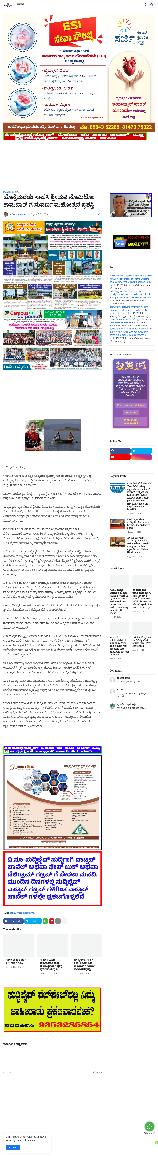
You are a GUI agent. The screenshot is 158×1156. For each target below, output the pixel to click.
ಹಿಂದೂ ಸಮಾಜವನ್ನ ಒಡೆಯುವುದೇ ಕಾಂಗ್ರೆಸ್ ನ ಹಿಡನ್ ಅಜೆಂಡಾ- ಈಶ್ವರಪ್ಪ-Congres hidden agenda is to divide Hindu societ (139, 545)
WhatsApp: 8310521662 (131, 421)
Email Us (130, 412)
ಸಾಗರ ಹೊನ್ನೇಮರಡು (26, 913)
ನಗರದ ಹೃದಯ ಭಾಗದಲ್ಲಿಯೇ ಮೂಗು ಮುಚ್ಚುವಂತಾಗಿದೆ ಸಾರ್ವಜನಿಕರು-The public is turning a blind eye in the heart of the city (130, 294)
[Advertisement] (79, 163)
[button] (145, 5)
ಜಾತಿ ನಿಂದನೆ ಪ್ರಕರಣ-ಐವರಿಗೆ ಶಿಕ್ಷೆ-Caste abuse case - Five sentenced (141, 642)
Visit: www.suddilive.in (131, 405)
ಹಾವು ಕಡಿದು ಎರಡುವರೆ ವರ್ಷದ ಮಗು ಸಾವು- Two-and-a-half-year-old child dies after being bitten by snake (129, 310)
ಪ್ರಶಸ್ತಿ (17, 192)
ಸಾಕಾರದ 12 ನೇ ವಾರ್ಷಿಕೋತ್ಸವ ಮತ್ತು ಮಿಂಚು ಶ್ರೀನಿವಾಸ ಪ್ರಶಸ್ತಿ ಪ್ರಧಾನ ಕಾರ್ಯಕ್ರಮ (51, 965)
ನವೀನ (8, 1072)
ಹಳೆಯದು (96, 1072)
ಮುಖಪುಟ (8, 192)
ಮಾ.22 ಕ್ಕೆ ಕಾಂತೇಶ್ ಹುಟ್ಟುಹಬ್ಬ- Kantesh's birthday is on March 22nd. (138, 524)
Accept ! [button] (13, 1147)
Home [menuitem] (20, 5)
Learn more (31, 1140)
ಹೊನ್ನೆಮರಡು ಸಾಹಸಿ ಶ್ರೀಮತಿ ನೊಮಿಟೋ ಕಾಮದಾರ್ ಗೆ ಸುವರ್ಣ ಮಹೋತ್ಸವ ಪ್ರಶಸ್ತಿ (84, 965)
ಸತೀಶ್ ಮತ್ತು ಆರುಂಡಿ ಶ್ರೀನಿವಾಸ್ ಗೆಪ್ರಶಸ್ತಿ (16, 962)
